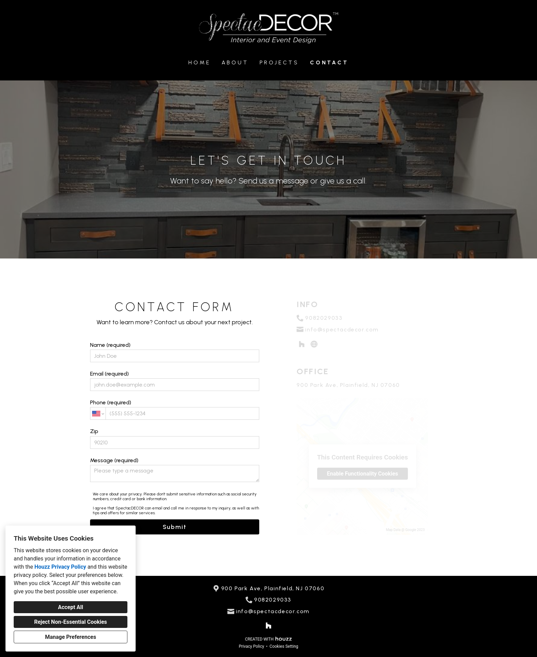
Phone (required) (174, 409)
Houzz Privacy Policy (60, 567)
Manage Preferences (70, 637)
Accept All (70, 607)
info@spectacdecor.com (273, 611)
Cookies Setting (284, 646)
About (235, 62)
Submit (175, 527)
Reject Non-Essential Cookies (70, 622)
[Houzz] (268, 625)
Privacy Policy (251, 646)
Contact (329, 62)
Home (199, 62)
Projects (279, 62)
